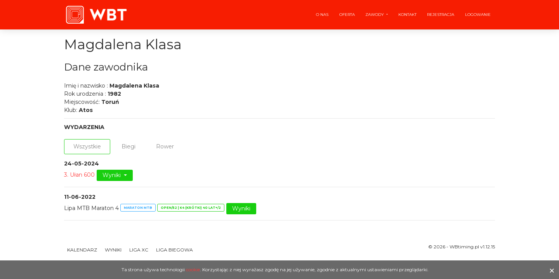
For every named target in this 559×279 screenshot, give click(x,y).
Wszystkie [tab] (87, 146)
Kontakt (407, 14)
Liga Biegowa (174, 250)
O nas (322, 14)
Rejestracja (440, 14)
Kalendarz (82, 250)
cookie (193, 269)
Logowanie (478, 14)
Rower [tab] (165, 146)
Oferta (347, 14)
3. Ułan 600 (79, 174)
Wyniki (112, 175)
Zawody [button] (375, 14)
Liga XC (138, 250)
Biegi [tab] (128, 146)
